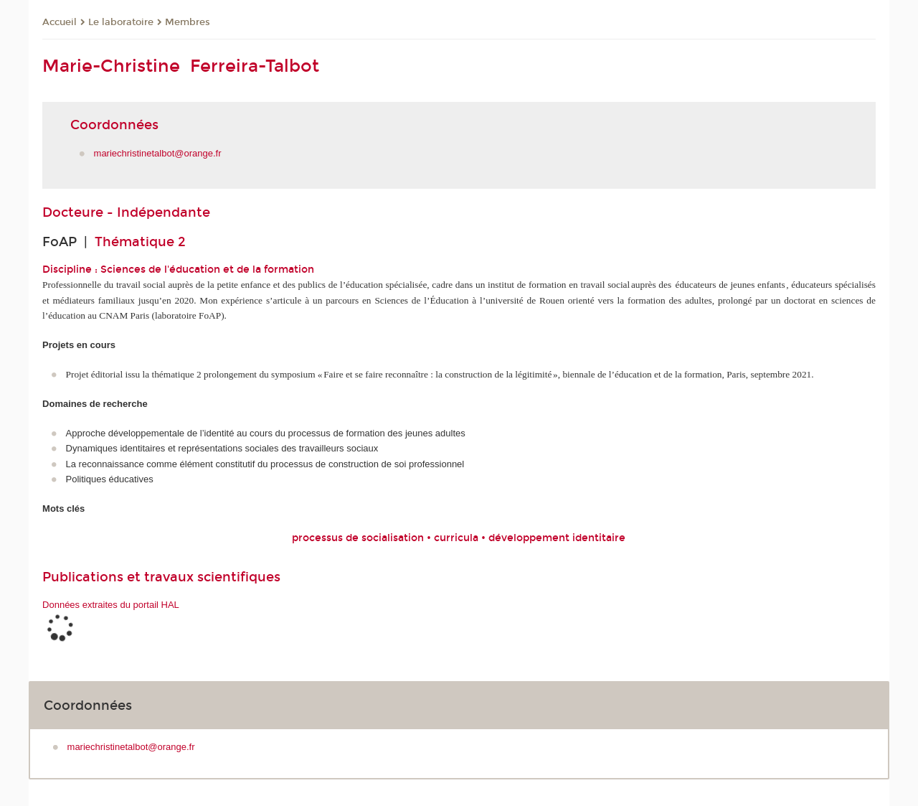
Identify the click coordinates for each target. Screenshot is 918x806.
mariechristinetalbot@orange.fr (158, 153)
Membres (187, 22)
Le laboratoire (120, 22)
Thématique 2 (140, 242)
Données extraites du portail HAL (110, 604)
